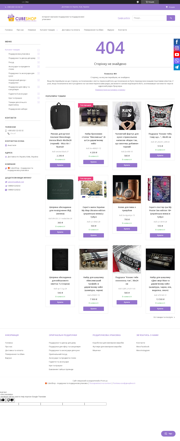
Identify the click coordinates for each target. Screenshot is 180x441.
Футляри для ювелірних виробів (107, 346)
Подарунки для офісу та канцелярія (19, 88)
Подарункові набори (18, 109)
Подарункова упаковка (19, 54)
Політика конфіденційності (124, 383)
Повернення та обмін (93, 30)
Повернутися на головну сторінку (110, 89)
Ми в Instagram (143, 350)
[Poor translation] (10, 400)
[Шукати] (171, 18)
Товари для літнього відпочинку (18, 103)
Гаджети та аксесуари (59, 361)
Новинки (32, 30)
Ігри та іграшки (15, 98)
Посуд (11, 62)
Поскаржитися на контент (100, 383)
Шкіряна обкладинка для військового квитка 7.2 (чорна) (60, 280)
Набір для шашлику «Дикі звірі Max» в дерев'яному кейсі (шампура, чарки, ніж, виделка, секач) (160, 284)
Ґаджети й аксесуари (18, 94)
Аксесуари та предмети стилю (19, 67)
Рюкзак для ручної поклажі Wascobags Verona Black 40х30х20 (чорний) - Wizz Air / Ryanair (60, 140)
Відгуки (111, 30)
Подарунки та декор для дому (22, 58)
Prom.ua (104, 381)
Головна (9, 30)
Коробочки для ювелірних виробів (108, 342)
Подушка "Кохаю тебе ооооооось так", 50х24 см (126, 280)
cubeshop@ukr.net (16, 182)
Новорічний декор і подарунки (17, 81)
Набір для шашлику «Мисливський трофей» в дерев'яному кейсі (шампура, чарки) (93, 284)
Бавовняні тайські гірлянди (61, 369)
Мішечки (97, 350)
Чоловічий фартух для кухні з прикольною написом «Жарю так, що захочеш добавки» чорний (127, 140)
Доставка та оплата (71, 30)
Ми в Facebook (142, 346)
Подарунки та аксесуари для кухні (21, 74)
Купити (60, 165)
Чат (168, 433)
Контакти (122, 30)
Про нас (20, 30)
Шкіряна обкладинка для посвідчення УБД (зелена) (60, 210)
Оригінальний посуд (58, 354)
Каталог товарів (47, 30)
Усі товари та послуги (163, 317)
